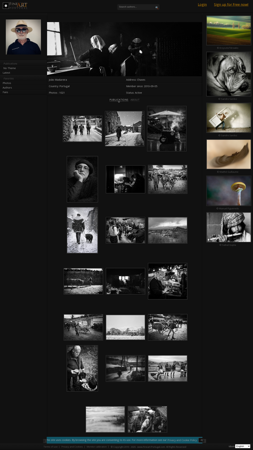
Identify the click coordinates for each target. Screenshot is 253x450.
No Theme (10, 68)
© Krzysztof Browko (226, 47)
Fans (5, 92)
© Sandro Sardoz (226, 98)
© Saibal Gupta (226, 245)
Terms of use (51, 446)
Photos (7, 83)
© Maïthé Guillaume (226, 171)
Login (202, 4)
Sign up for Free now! (231, 4)
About (134, 97)
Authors (7, 87)
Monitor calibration (97, 446)
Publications (117, 97)
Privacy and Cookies (72, 446)
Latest (6, 72)
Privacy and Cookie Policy (182, 440)
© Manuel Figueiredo (226, 208)
